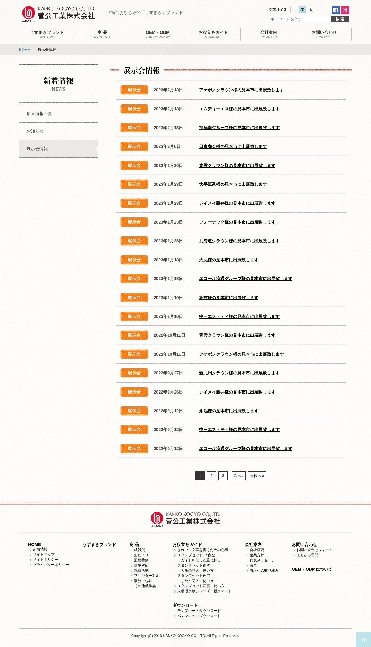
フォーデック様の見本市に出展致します (237, 222)
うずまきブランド (99, 544)
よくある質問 (307, 555)
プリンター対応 (146, 575)
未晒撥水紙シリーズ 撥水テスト (204, 591)
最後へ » (257, 476)
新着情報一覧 (39, 113)
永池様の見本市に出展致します (228, 410)
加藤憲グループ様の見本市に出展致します (239, 127)
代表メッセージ (262, 560)
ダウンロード (185, 605)
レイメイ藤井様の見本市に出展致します (237, 203)
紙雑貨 (139, 550)
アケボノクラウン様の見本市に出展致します (241, 89)
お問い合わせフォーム (315, 550)
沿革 (253, 565)
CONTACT (324, 34)
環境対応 (141, 565)
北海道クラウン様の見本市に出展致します (239, 240)
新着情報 (40, 549)
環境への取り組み (264, 570)
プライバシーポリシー (51, 565)
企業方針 (257, 555)
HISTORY (46, 34)
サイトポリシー (45, 559)
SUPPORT (213, 34)
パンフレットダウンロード (199, 616)
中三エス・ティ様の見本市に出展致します (239, 316)
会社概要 (257, 550)
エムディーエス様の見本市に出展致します (239, 108)
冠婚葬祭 (141, 560)
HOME (24, 49)
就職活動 (141, 570)
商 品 (134, 544)
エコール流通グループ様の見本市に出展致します (245, 278)
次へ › (238, 476)
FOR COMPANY (158, 34)
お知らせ (35, 131)
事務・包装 (143, 581)
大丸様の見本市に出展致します (228, 259)
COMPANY (268, 34)
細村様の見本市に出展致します (228, 297)
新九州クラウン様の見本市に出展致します (239, 373)
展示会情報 (37, 148)
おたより (141, 555)
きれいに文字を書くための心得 (202, 550)
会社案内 (253, 544)
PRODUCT (102, 34)
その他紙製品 (145, 586)
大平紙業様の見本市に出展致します (233, 184)
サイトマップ (44, 554)
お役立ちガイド (187, 544)
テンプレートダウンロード (199, 611)
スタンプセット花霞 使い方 (201, 586)
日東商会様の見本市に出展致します (233, 146)
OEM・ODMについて (312, 569)
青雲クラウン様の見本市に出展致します (237, 165)
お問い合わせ (304, 544)
